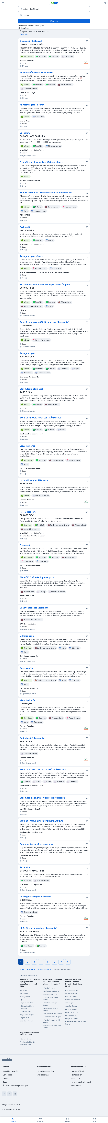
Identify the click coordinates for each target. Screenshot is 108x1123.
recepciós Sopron (71, 1019)
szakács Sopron (71, 996)
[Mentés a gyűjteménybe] (87, 41)
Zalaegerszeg (25, 996)
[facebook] (4, 1093)
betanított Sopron (49, 988)
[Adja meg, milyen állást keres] (54, 9)
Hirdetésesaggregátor (45, 1071)
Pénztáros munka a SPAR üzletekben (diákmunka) (44, 322)
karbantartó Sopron (72, 1012)
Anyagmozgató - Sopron (32, 105)
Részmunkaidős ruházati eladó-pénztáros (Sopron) (45, 284)
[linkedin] (15, 1093)
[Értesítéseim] (104, 3)
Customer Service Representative (37, 844)
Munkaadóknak (42, 1075)
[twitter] (9, 1093)
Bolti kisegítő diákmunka (32, 738)
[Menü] (3, 3)
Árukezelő (25, 227)
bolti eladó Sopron (71, 990)
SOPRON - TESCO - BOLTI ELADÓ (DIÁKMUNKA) (43, 769)
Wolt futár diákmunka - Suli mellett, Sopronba (42, 798)
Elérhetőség (7, 1075)
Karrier (5, 1078)
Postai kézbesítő (28, 512)
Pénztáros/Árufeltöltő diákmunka (36, 72)
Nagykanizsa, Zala (26, 1003)
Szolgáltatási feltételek (11, 1104)
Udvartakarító (27, 636)
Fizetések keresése (78, 1075)
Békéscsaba (24, 993)
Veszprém (23, 990)
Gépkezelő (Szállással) (31, 41)
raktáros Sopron (71, 1009)
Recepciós (25, 867)
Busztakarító (26, 668)
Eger (21, 1000)
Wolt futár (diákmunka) (31, 389)
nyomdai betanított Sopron (52, 1014)
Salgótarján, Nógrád (27, 1014)
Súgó (5, 1082)
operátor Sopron (71, 1006)
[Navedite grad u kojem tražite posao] (54, 15)
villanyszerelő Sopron (72, 1000)
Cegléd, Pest (24, 1018)
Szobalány (25, 133)
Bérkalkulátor (76, 1085)
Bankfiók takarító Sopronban (34, 608)
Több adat (25, 34)
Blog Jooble (75, 1078)
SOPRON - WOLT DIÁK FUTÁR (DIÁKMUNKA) (41, 821)
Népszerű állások (26, 1039)
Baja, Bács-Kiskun (26, 1021)
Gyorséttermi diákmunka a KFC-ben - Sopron (42, 162)
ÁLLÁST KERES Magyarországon (15, 1085)
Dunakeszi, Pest (25, 1011)
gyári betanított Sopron (51, 991)
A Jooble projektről (10, 1071)
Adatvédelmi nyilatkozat (11, 1109)
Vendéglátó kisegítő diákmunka (36, 896)
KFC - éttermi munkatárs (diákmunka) (38, 928)
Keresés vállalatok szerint (81, 1082)
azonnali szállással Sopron (52, 1017)
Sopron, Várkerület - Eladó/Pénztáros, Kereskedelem (46, 192)
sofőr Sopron (69, 1003)
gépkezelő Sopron (71, 1015)
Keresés (54, 21)
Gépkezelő (25, 545)
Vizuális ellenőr (27, 446)
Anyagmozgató (27, 353)
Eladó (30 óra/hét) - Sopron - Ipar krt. (38, 577)
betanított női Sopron (50, 994)
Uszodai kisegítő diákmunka (34, 480)
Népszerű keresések (29, 975)
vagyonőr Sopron (71, 993)
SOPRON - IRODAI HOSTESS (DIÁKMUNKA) (41, 418)
